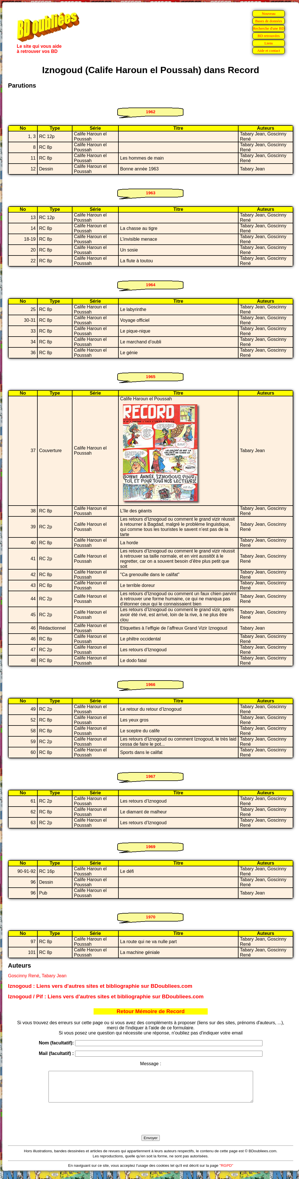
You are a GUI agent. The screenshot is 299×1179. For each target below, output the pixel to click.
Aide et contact (268, 50)
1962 (150, 111)
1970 (150, 916)
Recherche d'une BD (268, 28)
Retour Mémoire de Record (151, 1011)
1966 (150, 684)
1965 (150, 376)
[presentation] (150, 1125)
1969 (150, 846)
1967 (150, 776)
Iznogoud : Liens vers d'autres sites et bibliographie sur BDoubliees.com (100, 986)
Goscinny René (23, 975)
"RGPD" (226, 1171)
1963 (150, 192)
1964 (150, 284)
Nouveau (268, 13)
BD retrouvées (269, 36)
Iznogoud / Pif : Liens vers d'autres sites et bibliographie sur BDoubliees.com (106, 996)
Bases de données (268, 21)
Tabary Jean (54, 975)
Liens (268, 43)
